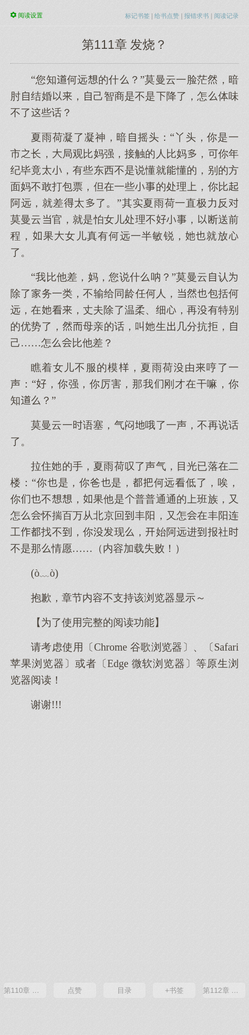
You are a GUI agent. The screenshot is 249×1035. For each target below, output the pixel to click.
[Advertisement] (124, 846)
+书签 (174, 990)
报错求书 (196, 16)
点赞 (74, 990)
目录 (124, 990)
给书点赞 (166, 16)
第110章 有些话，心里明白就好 (25, 990)
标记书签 (137, 16)
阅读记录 (226, 16)
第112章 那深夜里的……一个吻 (224, 990)
